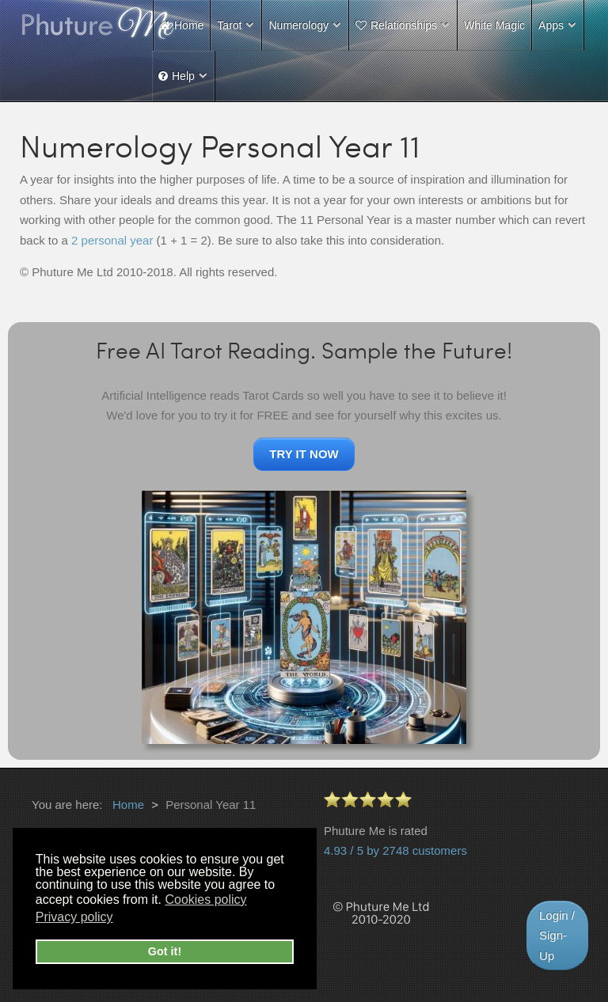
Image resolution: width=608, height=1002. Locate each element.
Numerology (298, 25)
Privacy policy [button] (74, 917)
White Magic (494, 25)
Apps (551, 25)
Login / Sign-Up (557, 935)
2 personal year (112, 240)
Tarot (229, 25)
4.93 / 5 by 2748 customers (395, 850)
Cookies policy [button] (205, 899)
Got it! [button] (164, 951)
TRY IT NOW (304, 454)
